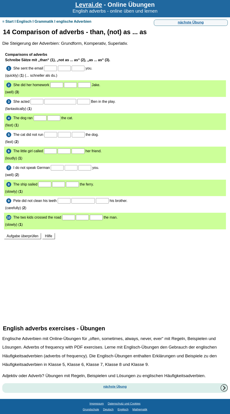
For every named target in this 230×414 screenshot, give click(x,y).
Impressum (97, 403)
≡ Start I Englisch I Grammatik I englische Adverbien (46, 21)
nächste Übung (191, 22)
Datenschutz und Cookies (124, 403)
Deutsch (108, 409)
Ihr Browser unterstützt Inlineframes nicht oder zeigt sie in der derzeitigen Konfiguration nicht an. (115, 184)
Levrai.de (88, 4)
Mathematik (140, 409)
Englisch (122, 409)
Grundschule (91, 409)
